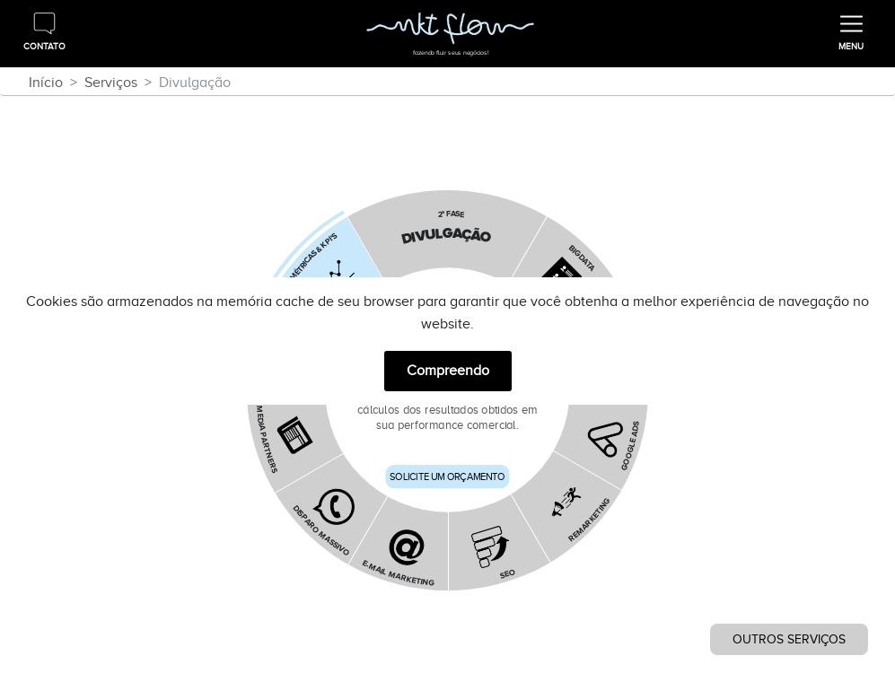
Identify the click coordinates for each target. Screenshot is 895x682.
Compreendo (448, 371)
